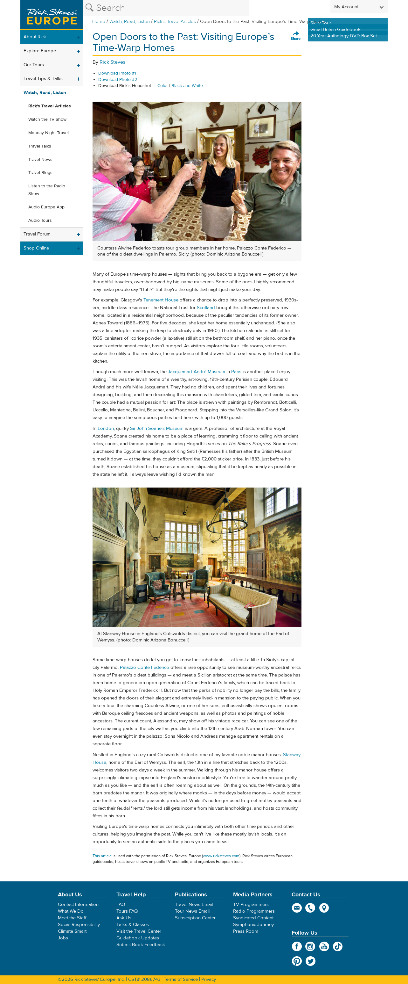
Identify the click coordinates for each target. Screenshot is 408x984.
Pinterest (297, 961)
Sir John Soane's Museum (156, 428)
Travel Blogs (40, 173)
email (297, 908)
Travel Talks (39, 146)
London (106, 428)
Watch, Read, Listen (129, 21)
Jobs (63, 938)
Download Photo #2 (117, 80)
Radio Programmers (254, 911)
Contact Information (78, 904)
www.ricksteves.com (221, 855)
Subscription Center (195, 918)
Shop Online (36, 248)
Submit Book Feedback (140, 945)
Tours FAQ (127, 911)
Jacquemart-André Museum (196, 372)
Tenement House (160, 300)
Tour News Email (192, 911)
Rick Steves (112, 62)
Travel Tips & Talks (43, 79)
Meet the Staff (72, 918)
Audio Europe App (46, 207)
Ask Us (123, 918)
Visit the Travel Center (138, 931)
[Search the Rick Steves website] (166, 8)
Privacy (208, 979)
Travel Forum (37, 234)
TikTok (338, 946)
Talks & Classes (132, 925)
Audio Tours (40, 220)
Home (98, 21)
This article (102, 855)
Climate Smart (72, 931)
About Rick (35, 37)
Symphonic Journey (253, 925)
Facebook (297, 946)
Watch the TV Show (47, 119)
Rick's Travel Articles (175, 21)
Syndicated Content (253, 918)
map (324, 908)
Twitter (310, 961)
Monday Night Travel (48, 133)
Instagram (310, 946)
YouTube (324, 946)
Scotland (206, 308)
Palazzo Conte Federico (144, 667)
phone (310, 908)
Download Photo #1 (117, 73)
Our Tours (34, 65)
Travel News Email (194, 904)
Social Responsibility (79, 925)
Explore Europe (40, 51)
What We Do (71, 911)
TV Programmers (251, 904)
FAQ (120, 904)
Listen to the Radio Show (46, 190)
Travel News (40, 160)
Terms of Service (181, 979)
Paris (236, 372)
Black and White (187, 86)
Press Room (245, 931)
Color (162, 86)
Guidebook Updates (137, 938)
